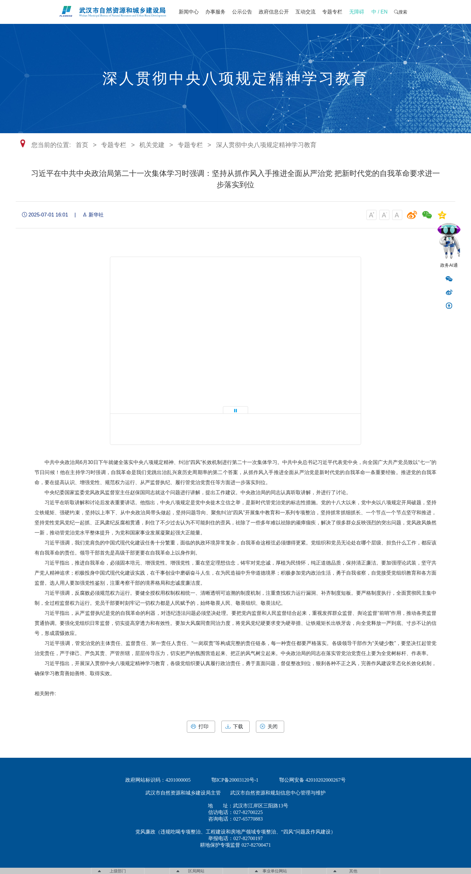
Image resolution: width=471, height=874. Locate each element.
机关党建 (152, 144)
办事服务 (215, 11)
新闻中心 (189, 11)
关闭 (270, 726)
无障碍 (356, 11)
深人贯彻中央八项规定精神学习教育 (266, 144)
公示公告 (242, 11)
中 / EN (379, 11)
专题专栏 (332, 11)
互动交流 (305, 11)
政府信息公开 (274, 11)
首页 (82, 144)
